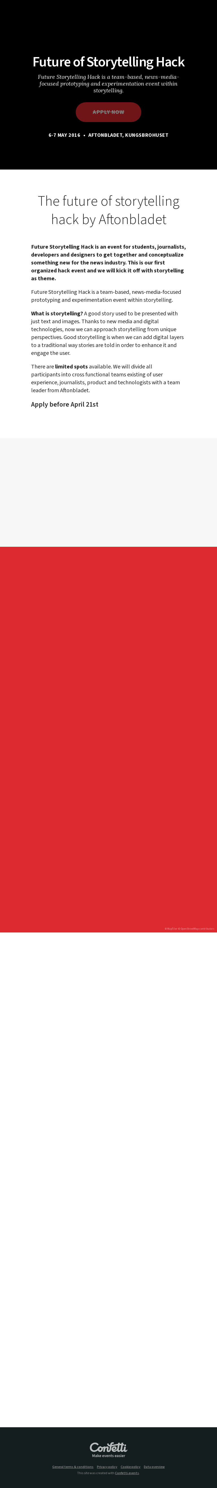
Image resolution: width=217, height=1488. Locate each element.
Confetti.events (127, 1473)
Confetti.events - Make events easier (108, 1450)
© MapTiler (171, 929)
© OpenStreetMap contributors (196, 929)
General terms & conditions (73, 1467)
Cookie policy (130, 1467)
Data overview (154, 1467)
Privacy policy (107, 1467)
